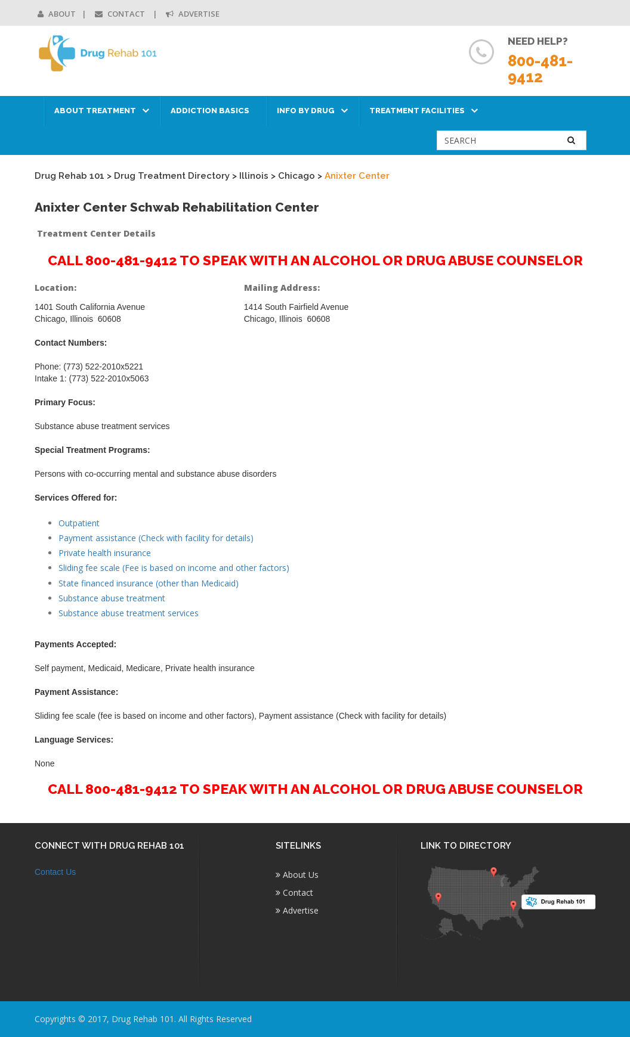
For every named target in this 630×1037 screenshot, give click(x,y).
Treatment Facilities (417, 110)
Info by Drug (306, 110)
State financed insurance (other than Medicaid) (148, 583)
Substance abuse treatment (111, 598)
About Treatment (95, 110)
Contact (121, 13)
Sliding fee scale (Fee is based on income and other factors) (173, 567)
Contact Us (55, 872)
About (57, 13)
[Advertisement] (532, 459)
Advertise (193, 13)
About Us (297, 874)
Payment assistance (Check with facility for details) (156, 538)
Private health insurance (104, 552)
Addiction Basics (210, 110)
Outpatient (79, 523)
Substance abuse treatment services (128, 613)
